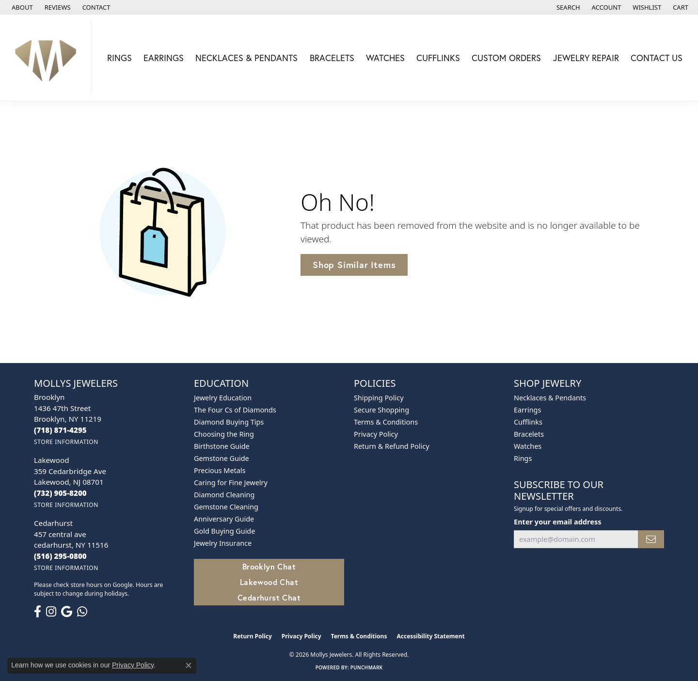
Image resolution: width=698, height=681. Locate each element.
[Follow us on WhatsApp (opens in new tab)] (82, 612)
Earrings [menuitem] (527, 409)
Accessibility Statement (430, 636)
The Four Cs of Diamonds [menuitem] (235, 409)
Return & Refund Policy (391, 446)
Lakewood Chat (269, 582)
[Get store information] (66, 442)
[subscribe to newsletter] (651, 539)
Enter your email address (557, 521)
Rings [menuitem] (523, 458)
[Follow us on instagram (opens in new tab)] (51, 612)
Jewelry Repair (586, 57)
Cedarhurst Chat (269, 597)
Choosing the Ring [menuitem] (224, 434)
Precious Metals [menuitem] (219, 470)
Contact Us (656, 57)
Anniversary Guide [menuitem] (224, 518)
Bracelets (332, 57)
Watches (385, 57)
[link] (21, 7)
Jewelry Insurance (223, 543)
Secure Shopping (381, 409)
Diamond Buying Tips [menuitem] (229, 422)
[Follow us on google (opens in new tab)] (66, 612)
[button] (567, 7)
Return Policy (252, 636)
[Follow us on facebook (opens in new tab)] (37, 612)
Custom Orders (506, 57)
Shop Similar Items (354, 264)
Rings (119, 57)
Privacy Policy (376, 434)
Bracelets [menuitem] (529, 434)
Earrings (163, 57)
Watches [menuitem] (527, 446)
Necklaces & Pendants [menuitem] (550, 397)
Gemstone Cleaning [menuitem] (226, 506)
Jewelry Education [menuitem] (223, 397)
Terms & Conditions (386, 422)
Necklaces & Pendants (246, 57)
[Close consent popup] (188, 665)
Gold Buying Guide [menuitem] (224, 531)
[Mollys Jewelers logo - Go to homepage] (48, 58)
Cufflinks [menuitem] (528, 422)
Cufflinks (438, 57)
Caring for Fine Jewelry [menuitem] (231, 482)
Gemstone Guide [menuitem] (221, 458)
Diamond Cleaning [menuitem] (224, 494)
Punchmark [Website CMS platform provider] (366, 667)
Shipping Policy (379, 397)
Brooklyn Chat (269, 566)
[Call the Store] (60, 430)
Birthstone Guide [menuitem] (222, 446)
